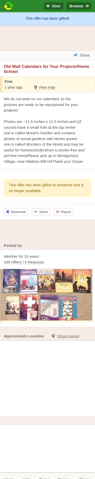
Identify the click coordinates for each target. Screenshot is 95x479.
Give (53, 6)
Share (41, 212)
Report (63, 212)
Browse (78, 6)
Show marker (68, 336)
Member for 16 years (47, 259)
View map (44, 87)
